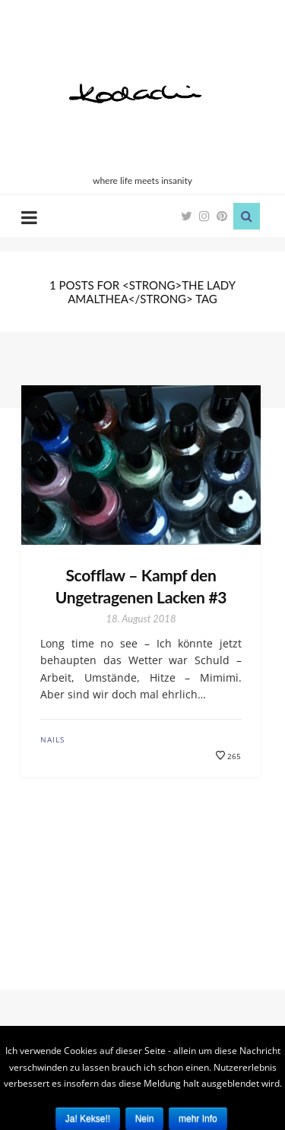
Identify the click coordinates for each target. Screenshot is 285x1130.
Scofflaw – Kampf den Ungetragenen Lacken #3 (140, 585)
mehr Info (198, 1118)
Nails (52, 739)
